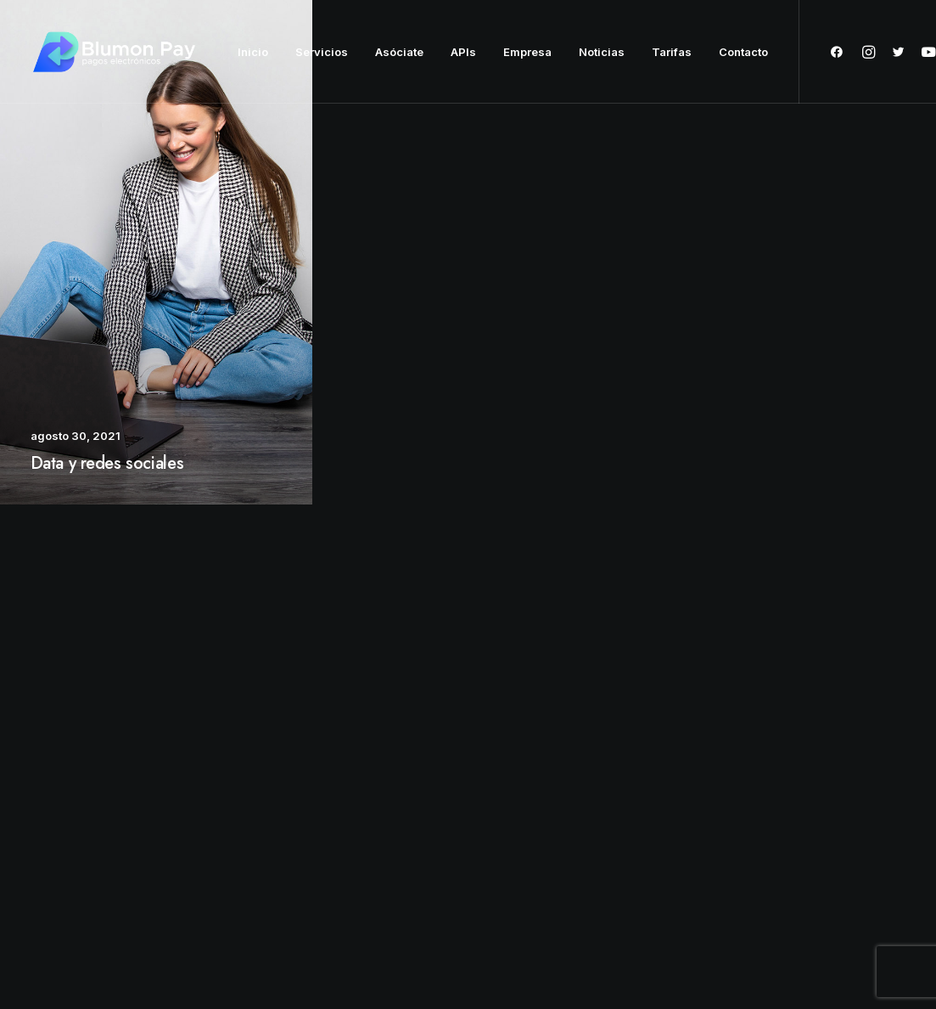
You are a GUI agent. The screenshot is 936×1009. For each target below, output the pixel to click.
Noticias (602, 52)
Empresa (527, 52)
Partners (388, 822)
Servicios (321, 52)
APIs (463, 52)
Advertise (392, 875)
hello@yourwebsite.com (822, 795)
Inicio (253, 52)
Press (381, 849)
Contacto (743, 52)
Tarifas (672, 52)
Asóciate (399, 52)
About (383, 795)
